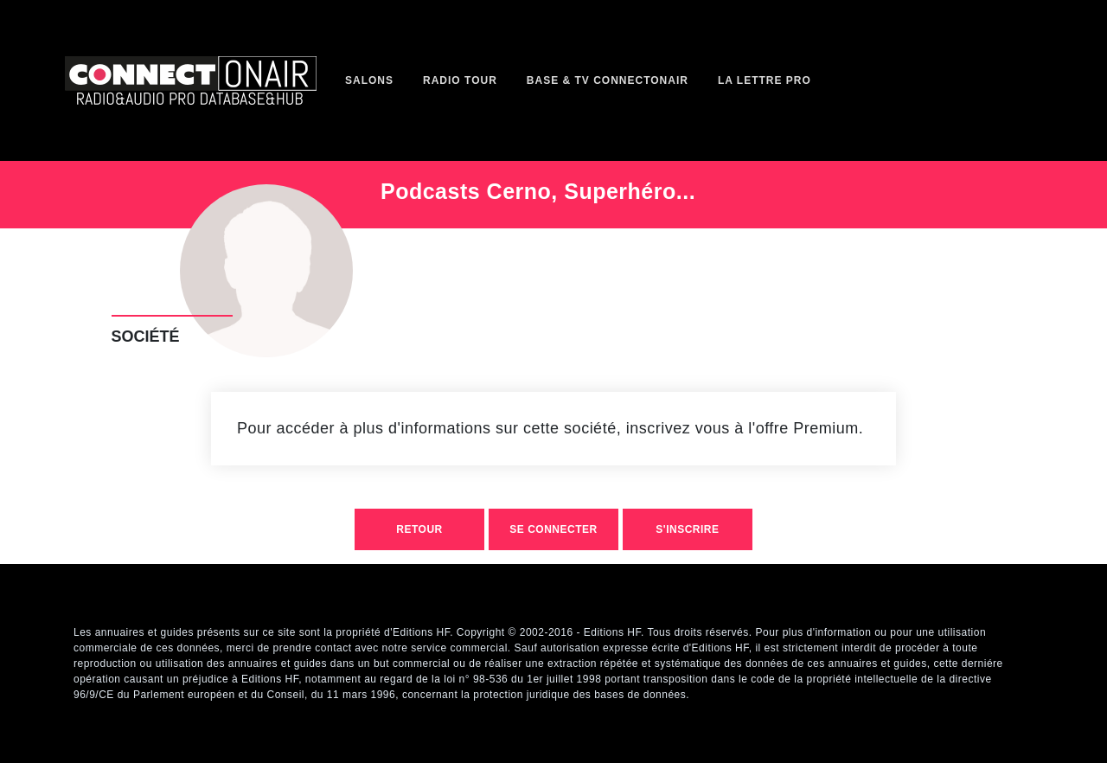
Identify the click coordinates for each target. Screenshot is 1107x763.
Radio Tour (460, 80)
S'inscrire (687, 529)
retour (419, 529)
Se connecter (553, 529)
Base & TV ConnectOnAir (607, 80)
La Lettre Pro (764, 80)
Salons (369, 80)
